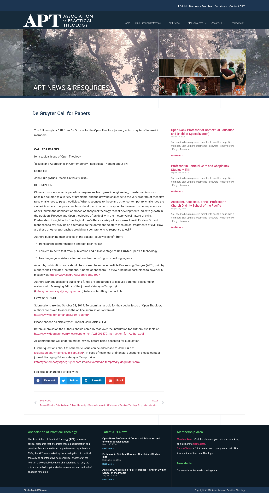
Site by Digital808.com (35, 490)
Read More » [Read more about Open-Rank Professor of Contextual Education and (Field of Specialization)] (177, 155)
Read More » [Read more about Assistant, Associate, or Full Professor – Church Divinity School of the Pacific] (177, 227)
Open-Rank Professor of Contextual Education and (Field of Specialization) (202, 132)
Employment (237, 23)
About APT (218, 23)
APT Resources (197, 23)
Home (127, 23)
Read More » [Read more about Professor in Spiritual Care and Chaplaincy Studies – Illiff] (177, 191)
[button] (46, 380)
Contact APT (237, 6)
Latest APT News (114, 432)
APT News (176, 23)
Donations (221, 6)
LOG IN (182, 6)
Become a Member (200, 6)
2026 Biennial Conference (149, 23)
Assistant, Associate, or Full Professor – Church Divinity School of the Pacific (198, 203)
